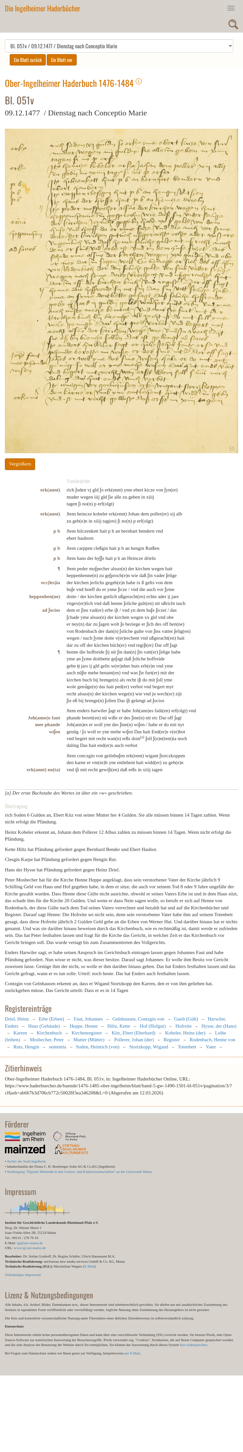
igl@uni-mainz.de (30, 1243)
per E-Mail (132, 1353)
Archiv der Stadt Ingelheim (26, 1161)
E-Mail (89, 1266)
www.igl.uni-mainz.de (30, 1248)
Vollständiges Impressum (23, 1275)
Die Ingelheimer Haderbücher (42, 8)
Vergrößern (20, 463)
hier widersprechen (193, 1345)
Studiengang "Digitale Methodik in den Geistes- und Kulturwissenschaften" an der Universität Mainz (79, 1172)
